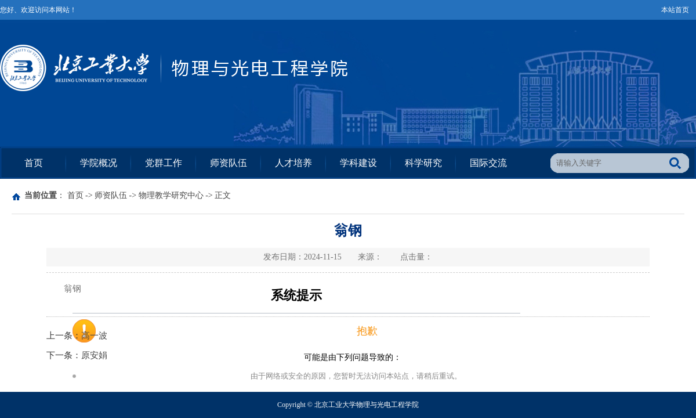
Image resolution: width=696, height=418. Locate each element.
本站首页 (675, 10)
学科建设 (358, 163)
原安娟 (94, 355)
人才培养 (293, 163)
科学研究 (423, 163)
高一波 (94, 335)
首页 (33, 163)
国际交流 (488, 163)
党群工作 (163, 163)
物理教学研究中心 (171, 195)
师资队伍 (228, 163)
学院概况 (98, 163)
